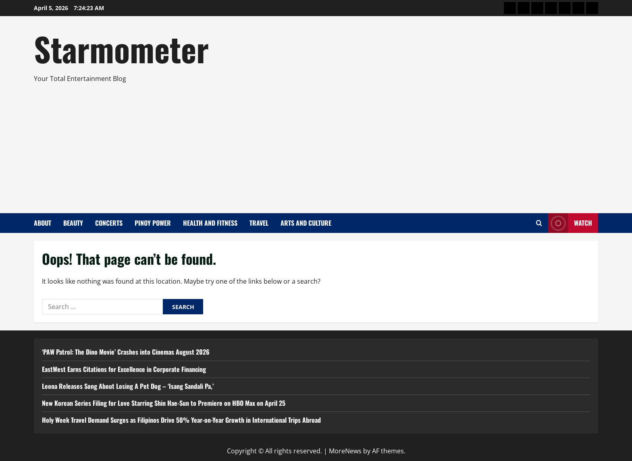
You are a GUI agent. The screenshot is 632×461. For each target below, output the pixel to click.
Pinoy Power (153, 223)
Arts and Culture (306, 223)
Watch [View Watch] (570, 223)
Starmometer (121, 48)
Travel (258, 223)
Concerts (109, 223)
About (42, 223)
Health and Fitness (210, 223)
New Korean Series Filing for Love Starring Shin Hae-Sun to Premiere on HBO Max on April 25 (163, 403)
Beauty (73, 223)
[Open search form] (539, 223)
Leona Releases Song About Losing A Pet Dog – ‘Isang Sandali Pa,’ (128, 386)
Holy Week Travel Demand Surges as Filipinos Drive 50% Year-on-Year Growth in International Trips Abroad (181, 420)
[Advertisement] (314, 144)
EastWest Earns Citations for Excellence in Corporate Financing (124, 369)
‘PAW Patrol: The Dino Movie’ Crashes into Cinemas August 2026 (126, 352)
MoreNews (345, 450)
